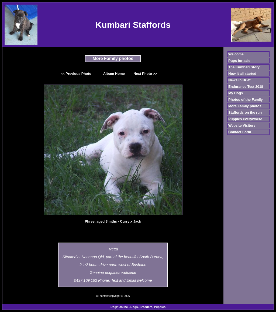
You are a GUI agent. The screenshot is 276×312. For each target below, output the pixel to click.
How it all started (242, 74)
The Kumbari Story (244, 67)
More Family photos (244, 106)
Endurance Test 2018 (245, 87)
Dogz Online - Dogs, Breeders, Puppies (138, 306)
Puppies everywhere (245, 119)
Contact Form (239, 132)
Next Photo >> (145, 74)
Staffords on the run (245, 112)
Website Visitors (242, 125)
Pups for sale (239, 61)
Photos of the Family (245, 100)
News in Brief (239, 80)
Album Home (114, 74)
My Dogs (235, 93)
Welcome (236, 54)
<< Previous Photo (76, 74)
